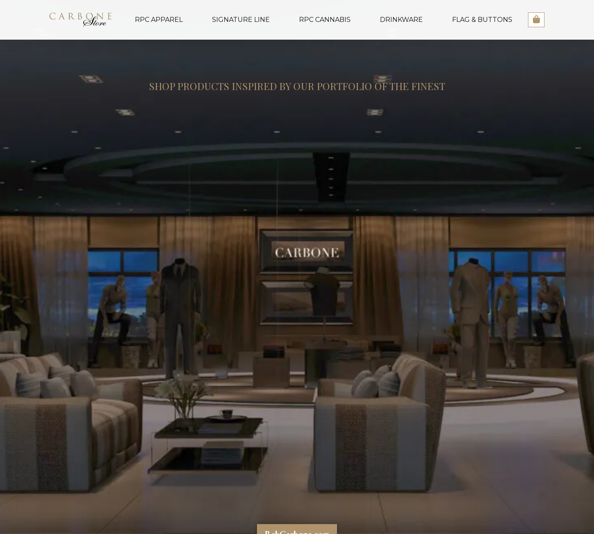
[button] (536, 19)
